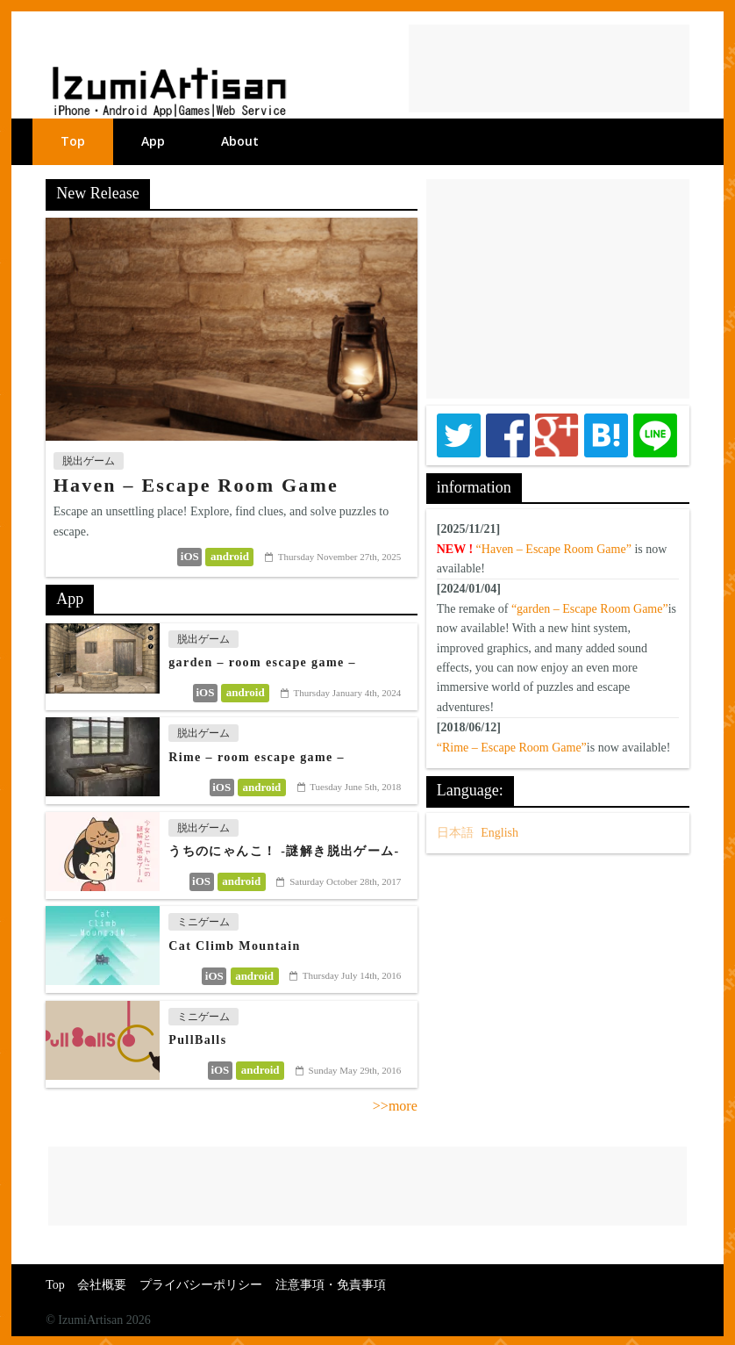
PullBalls (197, 1040)
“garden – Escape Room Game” (589, 608)
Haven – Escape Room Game (196, 485)
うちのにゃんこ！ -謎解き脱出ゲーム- (283, 851)
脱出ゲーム (88, 461)
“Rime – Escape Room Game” (512, 747)
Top (73, 141)
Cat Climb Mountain (234, 946)
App (153, 141)
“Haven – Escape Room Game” (554, 549)
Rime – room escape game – (256, 757)
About (240, 141)
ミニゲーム (203, 922)
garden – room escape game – (262, 662)
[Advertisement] (549, 68)
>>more (395, 1105)
